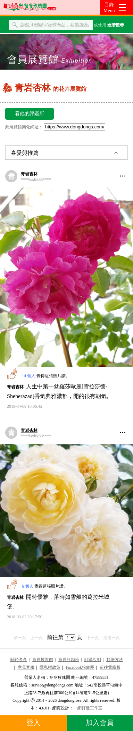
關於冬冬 (18, 659)
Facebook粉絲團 (80, 667)
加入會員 (100, 722)
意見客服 (26, 667)
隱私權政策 (50, 667)
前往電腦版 (110, 667)
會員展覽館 (42, 659)
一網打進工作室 (87, 708)
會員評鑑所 (68, 659)
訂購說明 (92, 659)
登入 (33, 722)
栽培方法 (114, 659)
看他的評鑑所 (29, 113)
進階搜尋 (115, 25)
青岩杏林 (29, 174)
